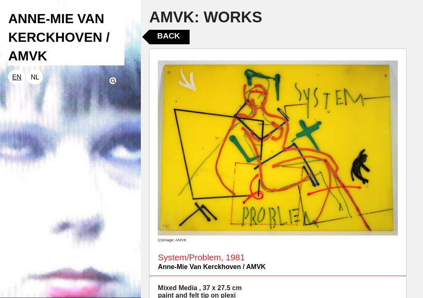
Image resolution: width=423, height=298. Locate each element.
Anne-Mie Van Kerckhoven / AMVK (212, 266)
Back (168, 35)
